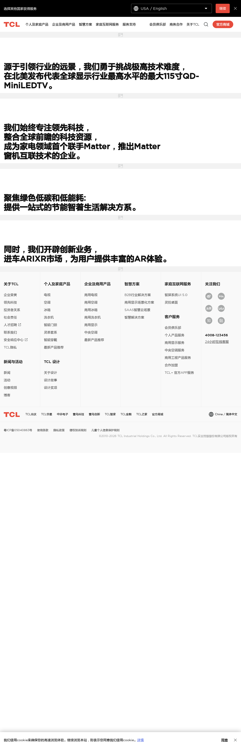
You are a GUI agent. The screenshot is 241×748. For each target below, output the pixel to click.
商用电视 (90, 295)
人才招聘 (12, 325)
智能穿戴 (50, 340)
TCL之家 (141, 414)
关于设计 (50, 372)
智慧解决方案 (134, 317)
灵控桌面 (171, 302)
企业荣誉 (10, 295)
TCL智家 (110, 414)
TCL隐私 (10, 347)
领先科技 (10, 302)
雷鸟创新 (94, 414)
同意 (224, 740)
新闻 (7, 372)
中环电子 (62, 414)
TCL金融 (126, 414)
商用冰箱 (90, 310)
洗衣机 (49, 317)
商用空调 (90, 302)
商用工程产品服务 (178, 357)
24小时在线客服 (217, 342)
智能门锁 (50, 325)
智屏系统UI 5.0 (176, 295)
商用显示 (90, 325)
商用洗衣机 (92, 317)
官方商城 (157, 414)
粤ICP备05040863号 (18, 430)
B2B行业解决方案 (137, 295)
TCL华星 (46, 414)
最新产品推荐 (54, 347)
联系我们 (10, 332)
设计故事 (50, 380)
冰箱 (47, 310)
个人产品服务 (174, 335)
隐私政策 (59, 430)
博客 (7, 395)
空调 (47, 302)
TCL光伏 (30, 414)
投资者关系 (12, 310)
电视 (47, 295)
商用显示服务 (174, 343)
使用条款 (42, 430)
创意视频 (10, 387)
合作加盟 (171, 365)
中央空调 (90, 332)
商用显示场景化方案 (139, 302)
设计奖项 (50, 387)
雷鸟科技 (78, 414)
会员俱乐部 (173, 328)
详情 (140, 740)
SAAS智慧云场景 (137, 310)
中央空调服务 (174, 350)
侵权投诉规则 (78, 430)
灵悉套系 (50, 332)
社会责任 (10, 317)
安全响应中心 (16, 340)
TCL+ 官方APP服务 (179, 372)
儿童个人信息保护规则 (105, 430)
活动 (7, 380)
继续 (222, 8)
